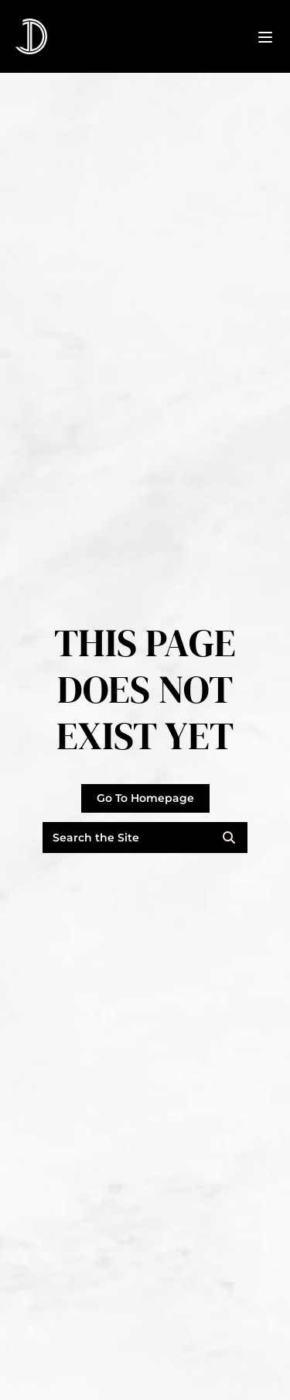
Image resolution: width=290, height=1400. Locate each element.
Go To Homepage (145, 798)
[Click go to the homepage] (31, 36)
